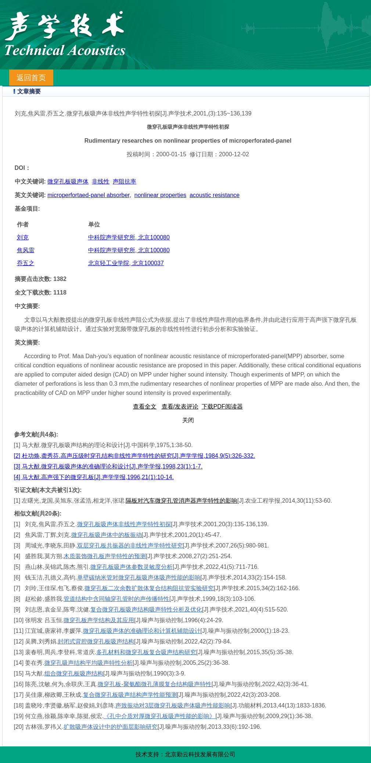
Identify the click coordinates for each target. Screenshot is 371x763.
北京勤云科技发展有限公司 (200, 754)
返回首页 (31, 78)
